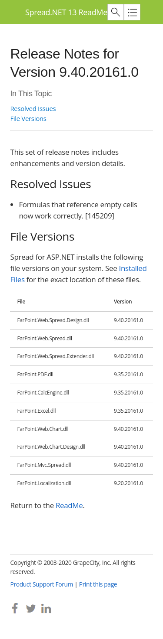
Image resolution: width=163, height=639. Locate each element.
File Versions (28, 118)
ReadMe (69, 505)
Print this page (98, 584)
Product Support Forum (41, 584)
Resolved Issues (33, 108)
